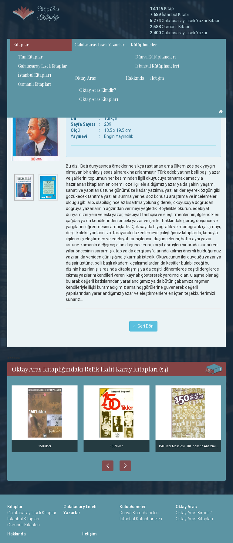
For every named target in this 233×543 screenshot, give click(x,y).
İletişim (157, 78)
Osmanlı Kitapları (34, 84)
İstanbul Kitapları (34, 75)
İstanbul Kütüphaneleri (157, 66)
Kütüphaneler (144, 45)
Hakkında (135, 78)
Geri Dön (143, 326)
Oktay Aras (85, 78)
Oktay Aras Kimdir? (97, 90)
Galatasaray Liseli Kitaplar (42, 66)
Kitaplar (21, 45)
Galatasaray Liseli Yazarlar (100, 45)
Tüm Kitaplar (30, 57)
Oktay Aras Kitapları (98, 99)
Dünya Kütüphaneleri (155, 57)
